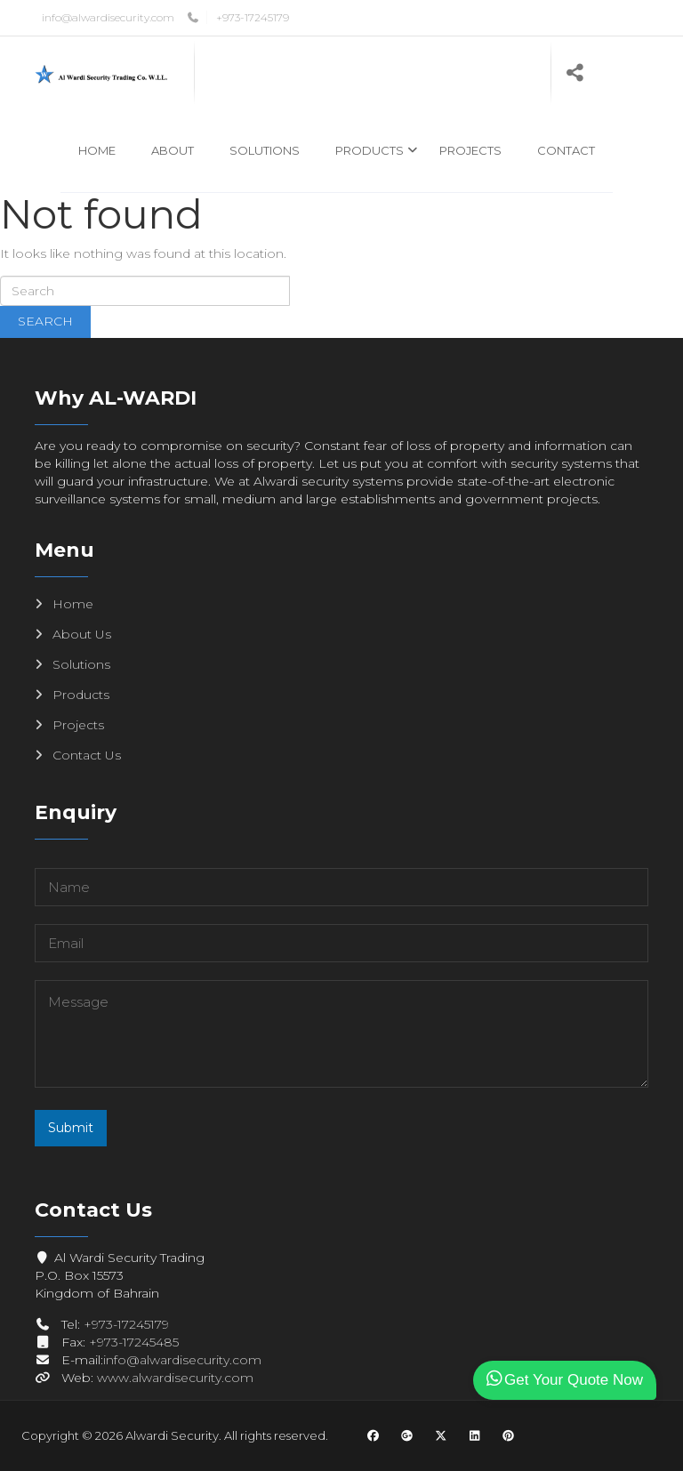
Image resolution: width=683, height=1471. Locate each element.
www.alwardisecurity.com (175, 1378)
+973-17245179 (252, 17)
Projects (470, 150)
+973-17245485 (134, 1342)
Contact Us (86, 755)
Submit (70, 1128)
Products (369, 150)
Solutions (264, 150)
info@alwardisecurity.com (108, 17)
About (172, 150)
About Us (81, 634)
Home (97, 150)
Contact (566, 150)
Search (45, 321)
